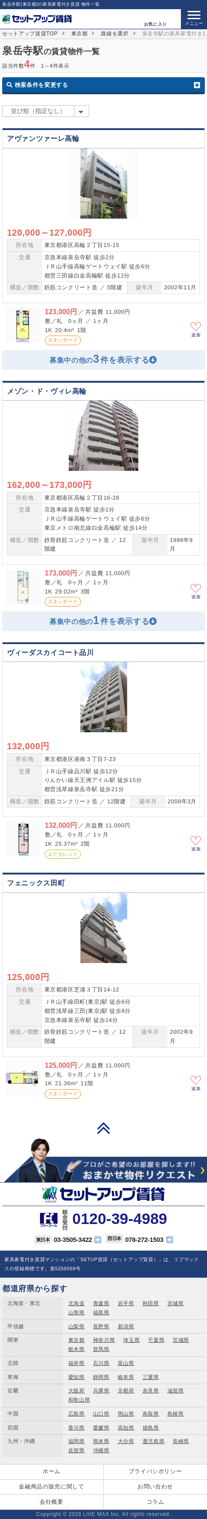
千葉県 (156, 1340)
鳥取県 (151, 1414)
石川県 (101, 1363)
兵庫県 (101, 1391)
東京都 (79, 34)
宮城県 (175, 1303)
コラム (155, 1501)
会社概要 (51, 1501)
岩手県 (126, 1303)
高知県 (126, 1428)
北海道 (76, 1303)
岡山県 (126, 1414)
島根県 (175, 1414)
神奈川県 (104, 1340)
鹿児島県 (154, 1441)
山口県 (101, 1414)
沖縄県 (101, 1450)
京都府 (126, 1391)
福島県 (101, 1313)
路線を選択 (114, 34)
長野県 (101, 1327)
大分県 (126, 1441)
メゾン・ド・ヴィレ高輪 (47, 391)
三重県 (151, 1377)
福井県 (76, 1363)
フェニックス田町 (36, 883)
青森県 (101, 1303)
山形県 (76, 1313)
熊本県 (101, 1441)
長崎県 (181, 1441)
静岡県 (101, 1377)
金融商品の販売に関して (51, 1486)
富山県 (126, 1363)
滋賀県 (175, 1391)
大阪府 (76, 1391)
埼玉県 (131, 1340)
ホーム (51, 1471)
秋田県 (151, 1303)
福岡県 (76, 1441)
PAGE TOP (103, 1128)
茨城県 (181, 1340)
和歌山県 (79, 1400)
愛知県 (76, 1377)
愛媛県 (101, 1428)
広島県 (76, 1414)
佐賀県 (76, 1450)
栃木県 (76, 1349)
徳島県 (151, 1428)
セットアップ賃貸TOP (30, 34)
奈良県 (151, 1391)
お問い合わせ (155, 1486)
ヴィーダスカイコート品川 (50, 652)
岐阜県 (126, 1377)
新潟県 (126, 1327)
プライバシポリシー (155, 1471)
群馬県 (101, 1349)
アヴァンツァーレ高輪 (43, 138)
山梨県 (76, 1327)
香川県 (76, 1428)
